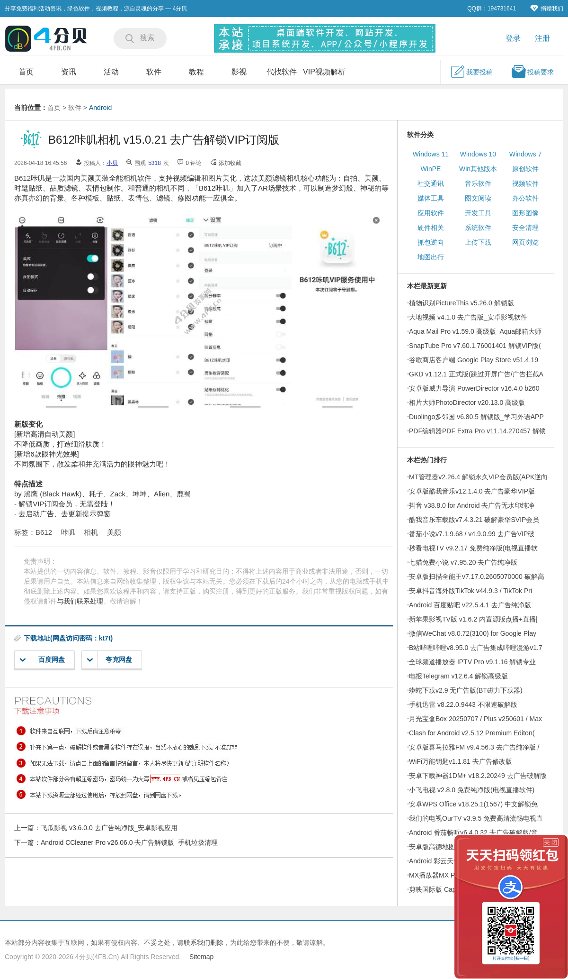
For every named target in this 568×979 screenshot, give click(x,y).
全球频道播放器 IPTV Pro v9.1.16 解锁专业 (472, 662)
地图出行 (430, 257)
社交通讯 (430, 183)
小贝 (112, 163)
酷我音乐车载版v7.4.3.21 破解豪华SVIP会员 (474, 519)
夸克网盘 (109, 659)
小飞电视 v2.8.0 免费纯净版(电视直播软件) (471, 790)
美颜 (114, 532)
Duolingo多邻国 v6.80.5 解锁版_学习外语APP (476, 417)
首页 (26, 72)
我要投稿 (471, 71)
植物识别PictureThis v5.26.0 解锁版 (461, 303)
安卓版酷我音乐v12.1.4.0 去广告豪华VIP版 (472, 491)
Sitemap (201, 957)
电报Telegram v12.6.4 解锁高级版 (458, 676)
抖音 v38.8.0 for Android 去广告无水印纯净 (471, 505)
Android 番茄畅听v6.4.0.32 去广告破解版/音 (473, 832)
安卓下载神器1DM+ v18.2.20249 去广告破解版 (478, 775)
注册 (542, 38)
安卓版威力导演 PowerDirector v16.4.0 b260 (474, 388)
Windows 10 (478, 154)
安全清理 (525, 227)
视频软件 (525, 183)
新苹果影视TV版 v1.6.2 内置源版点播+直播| (473, 619)
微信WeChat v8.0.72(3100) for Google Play (472, 633)
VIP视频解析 (324, 72)
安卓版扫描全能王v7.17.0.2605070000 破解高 (476, 576)
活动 (111, 72)
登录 (513, 38)
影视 (239, 72)
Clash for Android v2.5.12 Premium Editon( (471, 733)
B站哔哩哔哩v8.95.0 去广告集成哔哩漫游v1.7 (475, 647)
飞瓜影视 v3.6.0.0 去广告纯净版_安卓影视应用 (109, 828)
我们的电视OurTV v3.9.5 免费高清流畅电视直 (476, 818)
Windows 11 (431, 154)
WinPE (431, 169)
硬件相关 (430, 227)
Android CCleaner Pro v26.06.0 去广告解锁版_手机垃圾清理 (129, 842)
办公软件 (525, 198)
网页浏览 (525, 242)
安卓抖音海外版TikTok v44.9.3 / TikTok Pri (470, 591)
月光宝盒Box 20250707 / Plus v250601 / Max (475, 719)
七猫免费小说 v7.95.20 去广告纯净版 (463, 562)
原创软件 (525, 169)
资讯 (68, 72)
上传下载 (478, 242)
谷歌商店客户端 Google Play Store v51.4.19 (473, 360)
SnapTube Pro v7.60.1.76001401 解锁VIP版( (475, 345)
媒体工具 (430, 198)
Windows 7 (525, 154)
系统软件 (478, 227)
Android (100, 107)
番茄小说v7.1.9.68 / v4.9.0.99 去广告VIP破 (471, 534)
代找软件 (281, 72)
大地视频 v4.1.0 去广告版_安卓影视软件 (468, 317)
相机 (91, 532)
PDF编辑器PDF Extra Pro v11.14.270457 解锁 (477, 431)
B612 (44, 532)
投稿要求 (532, 71)
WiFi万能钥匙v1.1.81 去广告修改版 (460, 761)
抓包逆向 (430, 242)
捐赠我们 (546, 8)
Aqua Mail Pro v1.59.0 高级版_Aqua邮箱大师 (475, 331)
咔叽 (68, 532)
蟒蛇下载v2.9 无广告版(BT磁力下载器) (466, 690)
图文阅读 (478, 198)
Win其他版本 (478, 169)
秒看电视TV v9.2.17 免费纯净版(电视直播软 (473, 548)
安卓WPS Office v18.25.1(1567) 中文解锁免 (473, 804)
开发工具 (478, 213)
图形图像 (525, 213)
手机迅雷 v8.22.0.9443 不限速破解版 (463, 704)
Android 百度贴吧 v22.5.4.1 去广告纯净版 (470, 605)
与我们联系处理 (80, 601)
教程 (196, 72)
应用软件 (430, 213)
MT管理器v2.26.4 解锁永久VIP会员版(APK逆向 (478, 477)
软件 (153, 72)
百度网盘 (42, 659)
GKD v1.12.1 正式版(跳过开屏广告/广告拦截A (476, 374)
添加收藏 (230, 163)
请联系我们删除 (200, 942)
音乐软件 (478, 183)
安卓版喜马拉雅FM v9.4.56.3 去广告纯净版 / (474, 747)
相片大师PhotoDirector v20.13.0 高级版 (467, 402)
